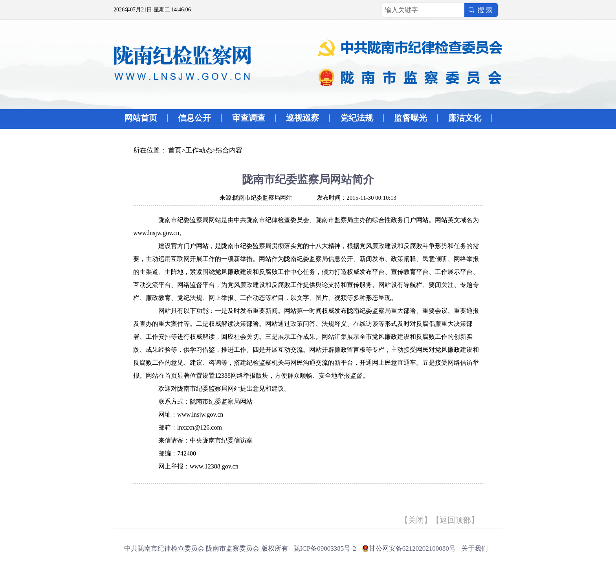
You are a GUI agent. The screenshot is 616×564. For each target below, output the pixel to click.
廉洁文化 (464, 118)
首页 (175, 150)
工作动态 (198, 150)
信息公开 (194, 118)
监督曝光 (410, 118)
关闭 (416, 520)
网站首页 (140, 118)
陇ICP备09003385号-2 (324, 548)
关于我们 (474, 548)
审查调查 (248, 118)
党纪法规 (356, 118)
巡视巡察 (302, 118)
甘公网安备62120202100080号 (412, 548)
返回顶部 (455, 520)
